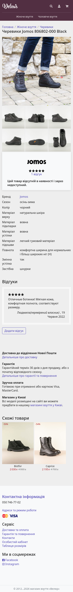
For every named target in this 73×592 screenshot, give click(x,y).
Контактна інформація (23, 496)
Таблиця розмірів (14, 546)
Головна (7, 27)
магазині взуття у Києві (46, 405)
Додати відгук (14, 331)
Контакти (8, 538)
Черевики (46, 27)
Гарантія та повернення (18, 534)
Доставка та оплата (15, 530)
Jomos (24, 197)
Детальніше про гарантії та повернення (29, 376)
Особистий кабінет (15, 542)
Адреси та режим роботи (19, 510)
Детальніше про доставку (19, 357)
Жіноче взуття (26, 27)
